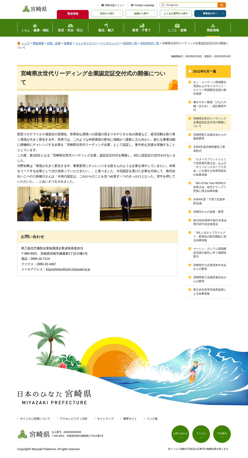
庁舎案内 (222, 433)
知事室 (68, 43)
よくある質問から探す (176, 13)
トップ (25, 43)
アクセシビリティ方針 (73, 418)
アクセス (201, 433)
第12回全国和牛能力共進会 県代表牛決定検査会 (210, 222)
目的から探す (107, 13)
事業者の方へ (210, 13)
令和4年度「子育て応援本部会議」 (209, 201)
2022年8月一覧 (149, 43)
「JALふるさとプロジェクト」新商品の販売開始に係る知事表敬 (209, 236)
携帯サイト (130, 418)
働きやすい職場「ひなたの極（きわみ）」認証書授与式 (209, 106)
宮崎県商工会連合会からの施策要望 (209, 136)
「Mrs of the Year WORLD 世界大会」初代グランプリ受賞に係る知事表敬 (209, 187)
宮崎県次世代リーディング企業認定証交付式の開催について (209, 122)
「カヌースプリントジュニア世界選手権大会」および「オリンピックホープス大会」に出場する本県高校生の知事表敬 (209, 167)
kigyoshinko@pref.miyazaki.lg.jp (68, 269)
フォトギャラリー (86, 43)
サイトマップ (105, 418)
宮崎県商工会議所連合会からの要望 (209, 279)
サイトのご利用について (35, 418)
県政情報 (38, 43)
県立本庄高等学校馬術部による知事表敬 (209, 291)
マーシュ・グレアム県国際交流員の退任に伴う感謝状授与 (209, 252)
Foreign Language (144, 5)
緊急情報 (72, 13)
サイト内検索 (162, 5)
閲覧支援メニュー (114, 5)
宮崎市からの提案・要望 (208, 211)
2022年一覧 (130, 43)
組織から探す (141, 13)
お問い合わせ (180, 433)
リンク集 (152, 418)
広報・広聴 (54, 43)
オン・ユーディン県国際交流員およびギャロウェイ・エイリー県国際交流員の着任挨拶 (209, 88)
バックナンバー (110, 43)
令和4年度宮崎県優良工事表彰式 (209, 148)
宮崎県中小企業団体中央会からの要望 (209, 267)
